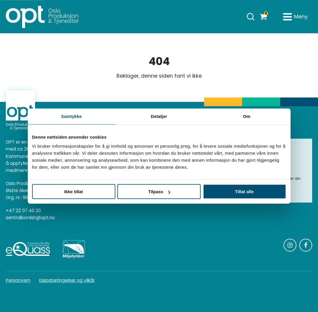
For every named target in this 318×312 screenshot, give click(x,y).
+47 (23, 210)
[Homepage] (42, 16)
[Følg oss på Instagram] (290, 245)
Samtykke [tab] (71, 116)
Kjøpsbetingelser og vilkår (67, 280)
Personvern (18, 280)
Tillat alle (244, 191)
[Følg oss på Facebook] (305, 245)
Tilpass (159, 191)
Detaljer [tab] (159, 116)
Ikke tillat (73, 191)
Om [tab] (246, 116)
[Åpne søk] (250, 16)
